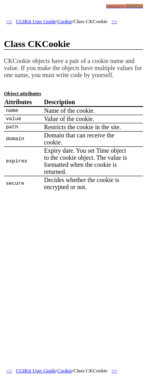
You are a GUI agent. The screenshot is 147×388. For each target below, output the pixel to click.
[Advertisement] (73, 284)
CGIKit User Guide (36, 21)
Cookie (64, 21)
